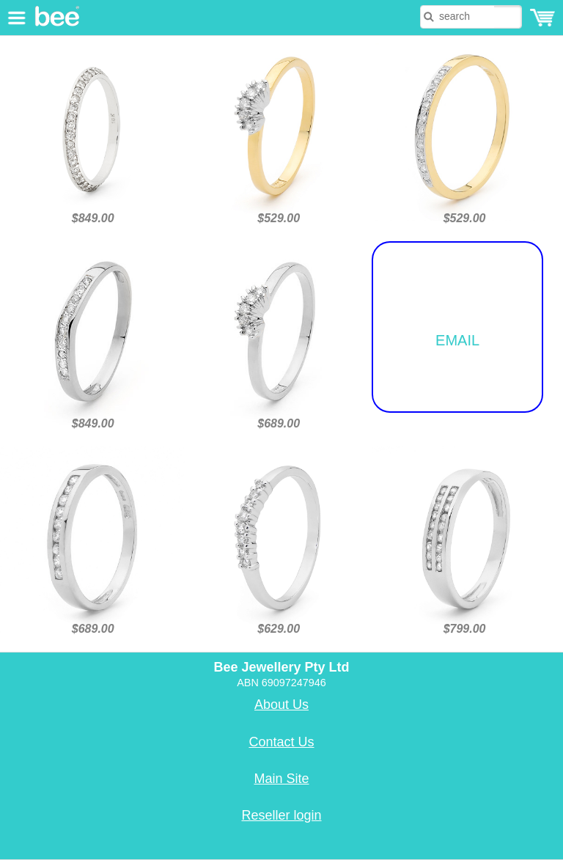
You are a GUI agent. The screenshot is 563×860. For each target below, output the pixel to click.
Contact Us (281, 742)
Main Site (281, 778)
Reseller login (281, 815)
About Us (281, 704)
